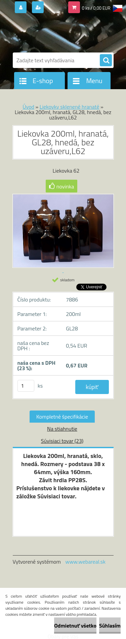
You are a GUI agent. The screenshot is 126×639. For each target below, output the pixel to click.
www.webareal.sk (85, 562)
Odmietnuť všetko (75, 626)
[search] (106, 60)
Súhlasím (110, 626)
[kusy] (25, 386)
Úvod (28, 107)
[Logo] (59, 33)
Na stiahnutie (62, 429)
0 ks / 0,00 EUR (96, 8)
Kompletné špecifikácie (62, 417)
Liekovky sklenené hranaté (69, 107)
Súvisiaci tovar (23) (62, 441)
